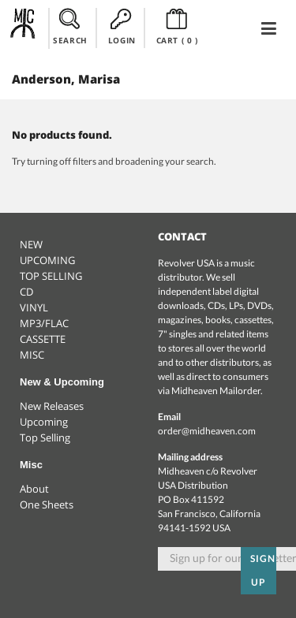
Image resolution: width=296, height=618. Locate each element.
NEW (31, 244)
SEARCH (70, 27)
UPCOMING (47, 260)
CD (26, 292)
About (34, 489)
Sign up (262, 570)
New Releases (52, 406)
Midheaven (23, 27)
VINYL (34, 307)
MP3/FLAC (44, 323)
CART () (177, 27)
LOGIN (122, 27)
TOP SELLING (51, 276)
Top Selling (45, 437)
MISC (32, 355)
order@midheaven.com (207, 431)
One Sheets (46, 504)
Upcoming (44, 422)
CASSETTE (43, 339)
